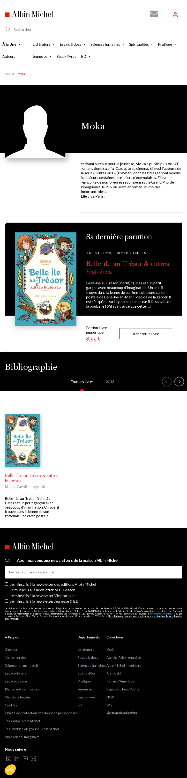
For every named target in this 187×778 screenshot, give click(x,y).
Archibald (113, 673)
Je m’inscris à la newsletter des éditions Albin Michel (53, 584)
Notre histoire (15, 657)
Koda (110, 649)
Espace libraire (16, 673)
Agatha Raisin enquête (123, 657)
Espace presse (16, 681)
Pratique (84, 681)
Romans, (108, 253)
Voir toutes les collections (121, 713)
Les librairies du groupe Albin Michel (32, 729)
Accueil (10, 73)
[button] (10, 770)
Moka (10, 486)
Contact (11, 649)
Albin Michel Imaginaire (22, 737)
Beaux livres (87, 697)
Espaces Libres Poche (122, 689)
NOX (110, 697)
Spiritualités (87, 673)
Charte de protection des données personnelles (41, 713)
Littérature (86, 649)
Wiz (109, 705)
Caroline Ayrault (31, 486)
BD (80, 705)
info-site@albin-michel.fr (162, 613)
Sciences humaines (92, 665)
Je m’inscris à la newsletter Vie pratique (42, 595)
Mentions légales (18, 697)
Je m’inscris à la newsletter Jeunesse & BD (44, 601)
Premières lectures (131, 253)
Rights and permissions (22, 689)
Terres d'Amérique (120, 681)
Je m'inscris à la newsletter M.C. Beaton (42, 589)
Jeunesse (85, 689)
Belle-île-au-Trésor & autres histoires (31, 478)
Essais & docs (88, 657)
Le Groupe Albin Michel (22, 721)
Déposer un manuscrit (21, 665)
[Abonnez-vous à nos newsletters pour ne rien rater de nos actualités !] (152, 13)
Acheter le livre (146, 333)
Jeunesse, (93, 253)
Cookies (11, 705)
